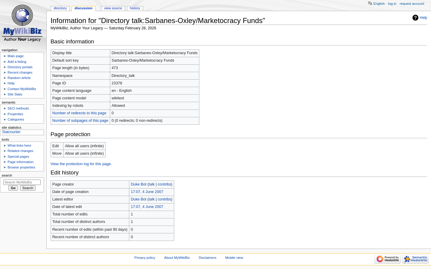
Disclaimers (207, 257)
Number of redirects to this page (79, 113)
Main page (15, 56)
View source (113, 8)
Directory (60, 8)
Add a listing (16, 61)
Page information (20, 162)
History (135, 8)
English (379, 3)
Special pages (18, 156)
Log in (392, 3)
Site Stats (14, 94)
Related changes (20, 151)
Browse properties (21, 167)
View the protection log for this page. (81, 164)
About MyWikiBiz (177, 257)
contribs (164, 184)
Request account (412, 3)
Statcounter (11, 132)
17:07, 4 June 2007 (147, 192)
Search (7, 175)
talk (152, 184)
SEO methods (18, 108)
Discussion (83, 8)
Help (423, 18)
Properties (15, 114)
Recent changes (19, 72)
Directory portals (19, 67)
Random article (19, 78)
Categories (15, 119)
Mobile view (234, 257)
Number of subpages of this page (80, 120)
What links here (19, 145)
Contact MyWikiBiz (21, 89)
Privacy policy (144, 257)
